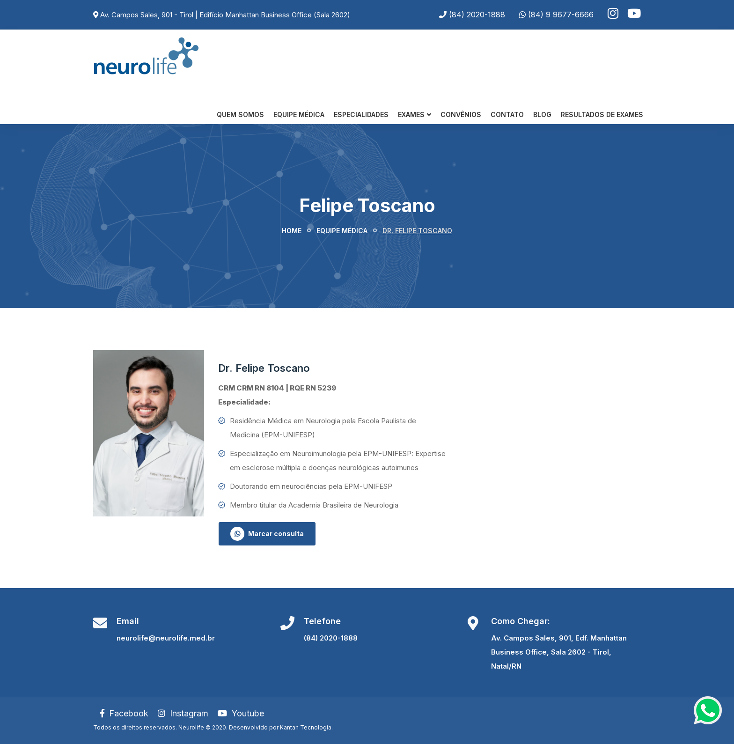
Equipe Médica (298, 114)
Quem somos (240, 114)
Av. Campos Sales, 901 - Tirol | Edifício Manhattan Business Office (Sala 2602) (225, 14)
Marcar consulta (267, 534)
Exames (411, 114)
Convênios (460, 114)
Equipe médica (341, 231)
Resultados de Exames (602, 114)
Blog (542, 114)
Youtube (241, 713)
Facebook (124, 713)
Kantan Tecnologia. (306, 727)
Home (291, 231)
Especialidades (361, 114)
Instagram (183, 713)
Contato (507, 114)
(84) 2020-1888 (477, 14)
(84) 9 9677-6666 (561, 14)
